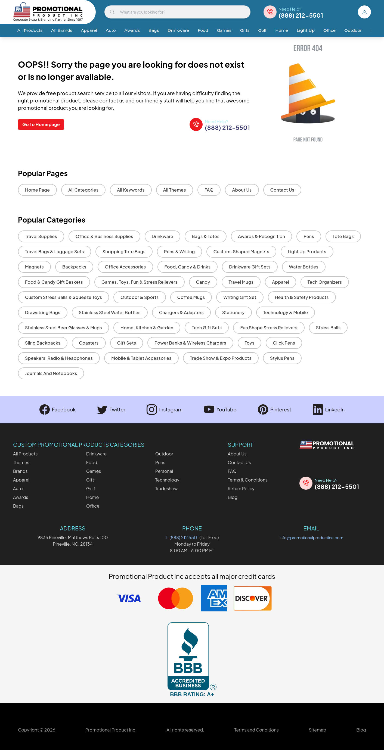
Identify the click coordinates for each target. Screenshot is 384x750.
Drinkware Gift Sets (249, 267)
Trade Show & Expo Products (221, 358)
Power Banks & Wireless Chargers (190, 343)
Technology (167, 480)
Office (329, 30)
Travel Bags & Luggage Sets (54, 251)
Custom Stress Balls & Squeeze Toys (63, 297)
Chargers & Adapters (181, 312)
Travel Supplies (41, 236)
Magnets (34, 267)
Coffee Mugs (191, 297)
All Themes (174, 190)
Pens (309, 236)
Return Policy (241, 488)
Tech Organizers (325, 282)
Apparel (89, 30)
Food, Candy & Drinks (188, 267)
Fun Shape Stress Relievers (268, 327)
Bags (153, 30)
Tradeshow (166, 488)
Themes (21, 462)
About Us (242, 190)
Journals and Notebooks (51, 373)
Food (203, 30)
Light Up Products (307, 251)
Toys (250, 343)
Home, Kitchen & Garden (146, 327)
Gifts (245, 30)
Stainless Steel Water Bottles (110, 312)
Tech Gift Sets (207, 327)
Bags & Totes (205, 236)
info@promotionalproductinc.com (311, 537)
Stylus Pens (282, 358)
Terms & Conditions (248, 480)
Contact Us (282, 190)
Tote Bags (343, 236)
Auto (111, 30)
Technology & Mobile (285, 312)
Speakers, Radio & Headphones (59, 358)
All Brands (61, 30)
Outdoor (353, 30)
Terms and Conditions (256, 730)
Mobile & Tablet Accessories (141, 358)
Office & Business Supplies (104, 236)
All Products (29, 30)
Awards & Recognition (261, 236)
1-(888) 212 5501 (182, 537)
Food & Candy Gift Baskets (54, 282)
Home (281, 30)
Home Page (37, 190)
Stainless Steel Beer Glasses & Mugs (63, 327)
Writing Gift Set (239, 297)
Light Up (306, 30)
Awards (132, 30)
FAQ (209, 190)
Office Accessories (125, 267)
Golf (262, 30)
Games (224, 30)
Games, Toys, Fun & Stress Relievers (139, 282)
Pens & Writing (179, 251)
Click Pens (284, 343)
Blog (233, 497)
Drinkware (178, 30)
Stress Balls (328, 327)
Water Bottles (303, 267)
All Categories (83, 190)
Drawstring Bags (42, 312)
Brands (20, 471)
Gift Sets (126, 343)
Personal (164, 471)
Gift (90, 480)
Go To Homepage (41, 124)
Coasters (88, 343)
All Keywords (131, 190)
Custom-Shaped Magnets (241, 251)
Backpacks (74, 267)
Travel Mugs (241, 282)
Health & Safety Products (302, 297)
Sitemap (317, 730)
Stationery (233, 312)
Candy (203, 282)
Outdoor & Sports (139, 297)
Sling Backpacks (42, 343)
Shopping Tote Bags (124, 251)
